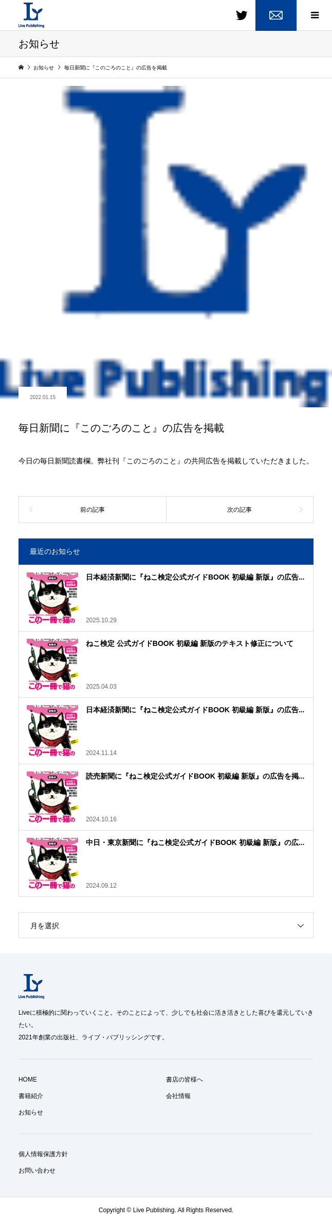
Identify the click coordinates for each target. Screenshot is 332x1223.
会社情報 (178, 1096)
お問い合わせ (37, 1170)
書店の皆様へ (184, 1079)
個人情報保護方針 (43, 1154)
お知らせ (31, 1112)
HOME (28, 1079)
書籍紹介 (31, 1096)
